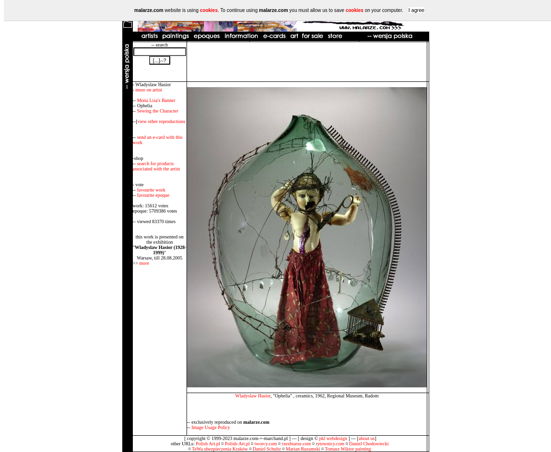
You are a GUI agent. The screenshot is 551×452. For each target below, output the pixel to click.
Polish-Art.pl (237, 443)
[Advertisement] (307, 61)
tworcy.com (266, 443)
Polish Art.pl (208, 443)
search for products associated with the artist (156, 166)
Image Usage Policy (210, 427)
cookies (209, 10)
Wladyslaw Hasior (252, 395)
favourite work (151, 189)
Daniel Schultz (267, 449)
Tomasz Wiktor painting (348, 449)
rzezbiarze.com (296, 443)
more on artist (148, 89)
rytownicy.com (330, 443)
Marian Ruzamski (303, 449)
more (144, 263)
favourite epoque (153, 195)
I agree (416, 10)
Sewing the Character (157, 110)
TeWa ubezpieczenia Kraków (220, 449)
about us (367, 438)
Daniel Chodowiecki (368, 443)
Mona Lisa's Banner (156, 100)
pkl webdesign (333, 438)
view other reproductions (162, 121)
